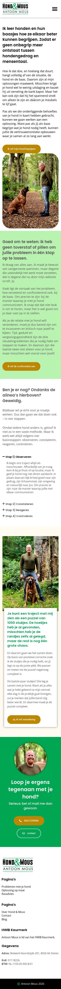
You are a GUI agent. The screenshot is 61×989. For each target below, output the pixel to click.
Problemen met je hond (16, 886)
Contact (6, 915)
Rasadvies (8, 894)
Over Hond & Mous (13, 912)
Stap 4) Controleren (19, 516)
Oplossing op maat (13, 890)
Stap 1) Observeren (18, 457)
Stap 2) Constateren (19, 504)
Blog (4, 919)
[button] (54, 9)
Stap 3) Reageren (17, 510)
